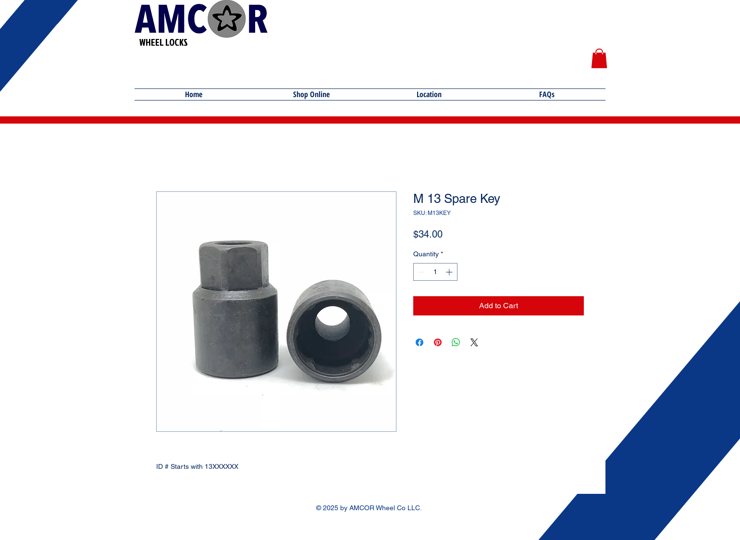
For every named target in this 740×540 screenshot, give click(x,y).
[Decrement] (421, 272)
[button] (599, 58)
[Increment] (450, 272)
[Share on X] (474, 342)
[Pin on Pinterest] (438, 342)
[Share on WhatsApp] (456, 342)
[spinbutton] (435, 272)
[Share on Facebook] (419, 342)
